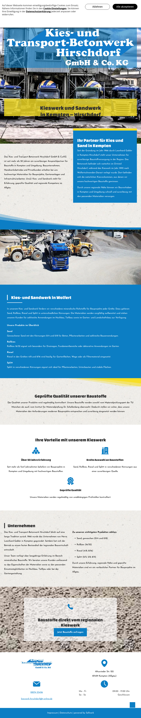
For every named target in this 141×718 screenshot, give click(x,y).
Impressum (52, 713)
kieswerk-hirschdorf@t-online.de (36, 699)
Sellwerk (90, 713)
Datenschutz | (66, 713)
